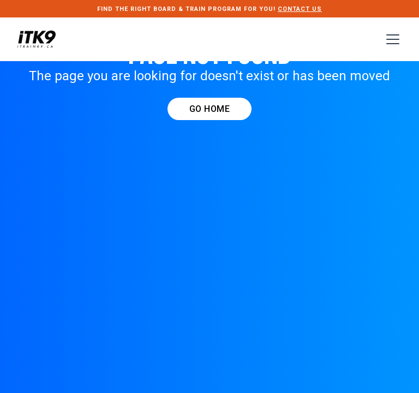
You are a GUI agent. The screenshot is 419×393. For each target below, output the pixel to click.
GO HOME (209, 109)
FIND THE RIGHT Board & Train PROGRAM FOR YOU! (209, 9)
